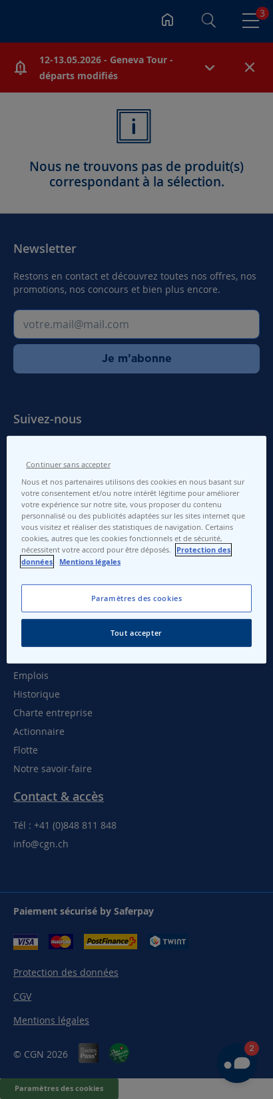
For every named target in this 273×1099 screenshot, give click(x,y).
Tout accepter (136, 633)
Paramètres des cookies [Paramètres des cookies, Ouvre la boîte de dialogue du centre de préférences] (136, 598)
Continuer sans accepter (68, 464)
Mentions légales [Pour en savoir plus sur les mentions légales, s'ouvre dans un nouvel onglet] (90, 561)
